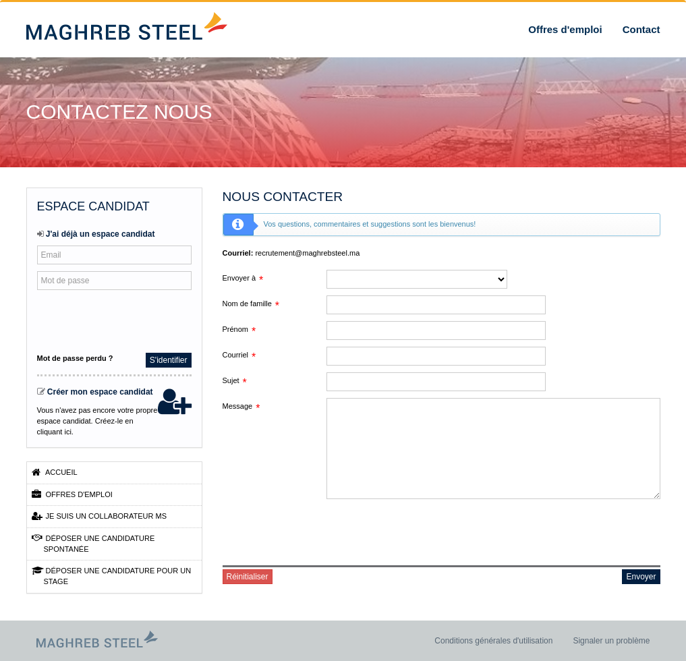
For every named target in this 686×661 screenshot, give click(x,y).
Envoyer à (239, 278)
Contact (641, 29)
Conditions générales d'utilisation (493, 640)
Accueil (55, 472)
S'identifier (169, 360)
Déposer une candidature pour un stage (112, 575)
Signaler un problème (611, 640)
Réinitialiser (247, 576)
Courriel (236, 355)
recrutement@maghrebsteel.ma (307, 253)
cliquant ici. (55, 432)
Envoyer (641, 576)
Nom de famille (247, 303)
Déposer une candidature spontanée (93, 543)
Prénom (236, 329)
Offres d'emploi (565, 29)
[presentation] (126, 320)
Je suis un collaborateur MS (99, 516)
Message (238, 406)
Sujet (231, 380)
